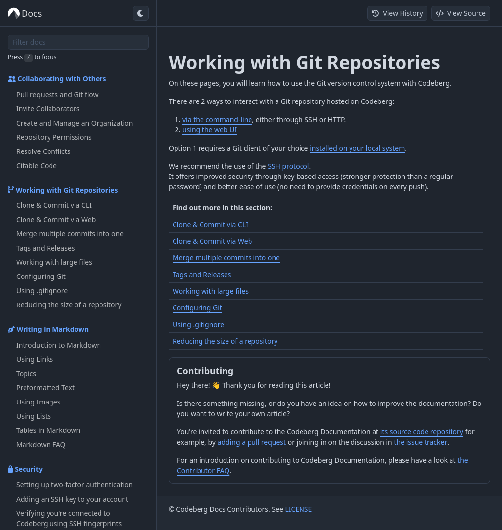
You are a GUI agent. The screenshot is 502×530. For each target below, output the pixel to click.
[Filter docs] (78, 42)
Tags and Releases (202, 274)
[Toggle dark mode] (141, 13)
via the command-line (217, 119)
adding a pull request (252, 442)
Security (25, 469)
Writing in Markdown (48, 329)
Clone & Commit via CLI (210, 224)
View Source (461, 13)
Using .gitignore (198, 324)
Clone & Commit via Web (212, 241)
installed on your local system (357, 147)
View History (397, 13)
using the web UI (209, 129)
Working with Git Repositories (63, 190)
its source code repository (421, 431)
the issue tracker (420, 442)
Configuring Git (197, 307)
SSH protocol (288, 166)
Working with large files (211, 291)
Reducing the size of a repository (225, 341)
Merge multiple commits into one (226, 257)
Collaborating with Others (57, 78)
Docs (25, 13)
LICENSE (298, 509)
